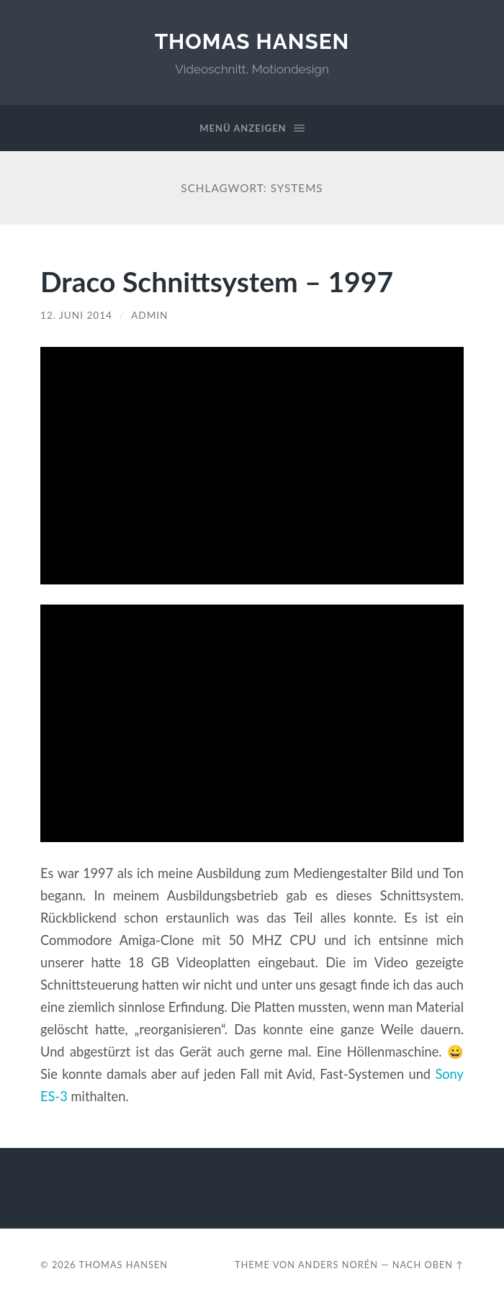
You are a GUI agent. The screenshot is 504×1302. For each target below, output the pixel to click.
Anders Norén (338, 1264)
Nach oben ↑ (428, 1264)
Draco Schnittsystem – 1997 (216, 281)
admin (149, 315)
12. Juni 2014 (76, 315)
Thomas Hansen (252, 41)
